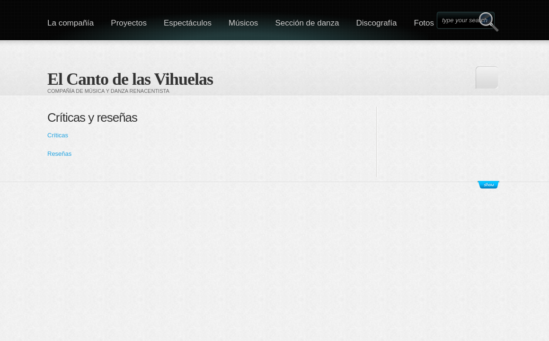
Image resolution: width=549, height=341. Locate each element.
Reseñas (60, 153)
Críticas (57, 135)
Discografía (376, 22)
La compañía (70, 22)
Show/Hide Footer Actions (488, 184)
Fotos (424, 22)
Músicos (243, 22)
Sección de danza (307, 22)
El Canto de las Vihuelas (130, 79)
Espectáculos (188, 22)
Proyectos (129, 22)
